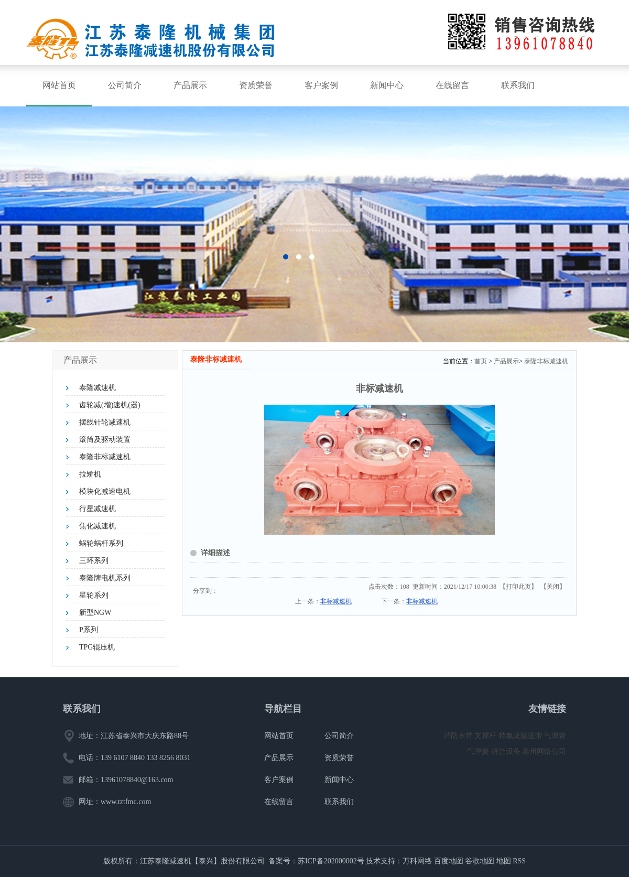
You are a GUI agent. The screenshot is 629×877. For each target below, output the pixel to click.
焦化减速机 (97, 526)
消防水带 (459, 736)
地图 (503, 861)
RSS (519, 861)
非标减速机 (336, 601)
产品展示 (190, 85)
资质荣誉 (256, 85)
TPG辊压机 (97, 647)
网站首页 (59, 85)
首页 (480, 361)
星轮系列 (94, 595)
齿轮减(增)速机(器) (109, 405)
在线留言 (452, 85)
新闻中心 (387, 85)
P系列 (88, 630)
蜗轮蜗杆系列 (101, 543)
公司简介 (125, 85)
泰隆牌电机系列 (105, 578)
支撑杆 (486, 736)
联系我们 (518, 85)
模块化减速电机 (105, 491)
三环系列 (94, 561)
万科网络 (418, 861)
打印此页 (518, 586)
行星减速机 (97, 509)
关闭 (553, 586)
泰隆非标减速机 (105, 457)
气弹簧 (555, 736)
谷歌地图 (479, 861)
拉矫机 (90, 474)
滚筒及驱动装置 (105, 439)
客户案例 (321, 85)
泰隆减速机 (97, 388)
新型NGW (95, 612)
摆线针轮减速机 (105, 422)
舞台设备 (507, 751)
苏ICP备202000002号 (331, 861)
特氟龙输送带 (521, 736)
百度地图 (448, 861)
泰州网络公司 (544, 751)
